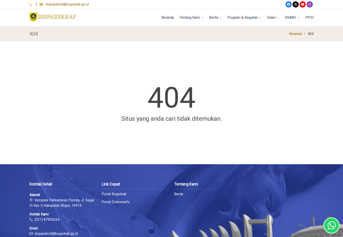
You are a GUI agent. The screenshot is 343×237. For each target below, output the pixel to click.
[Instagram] (310, 4)
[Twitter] (296, 4)
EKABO (292, 17)
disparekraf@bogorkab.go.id (67, 4)
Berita (215, 17)
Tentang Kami (191, 17)
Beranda (167, 17)
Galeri (273, 17)
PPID (309, 17)
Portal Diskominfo (116, 202)
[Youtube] (303, 4)
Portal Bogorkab (114, 194)
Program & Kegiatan (244, 17)
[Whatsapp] (331, 225)
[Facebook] (289, 4)
